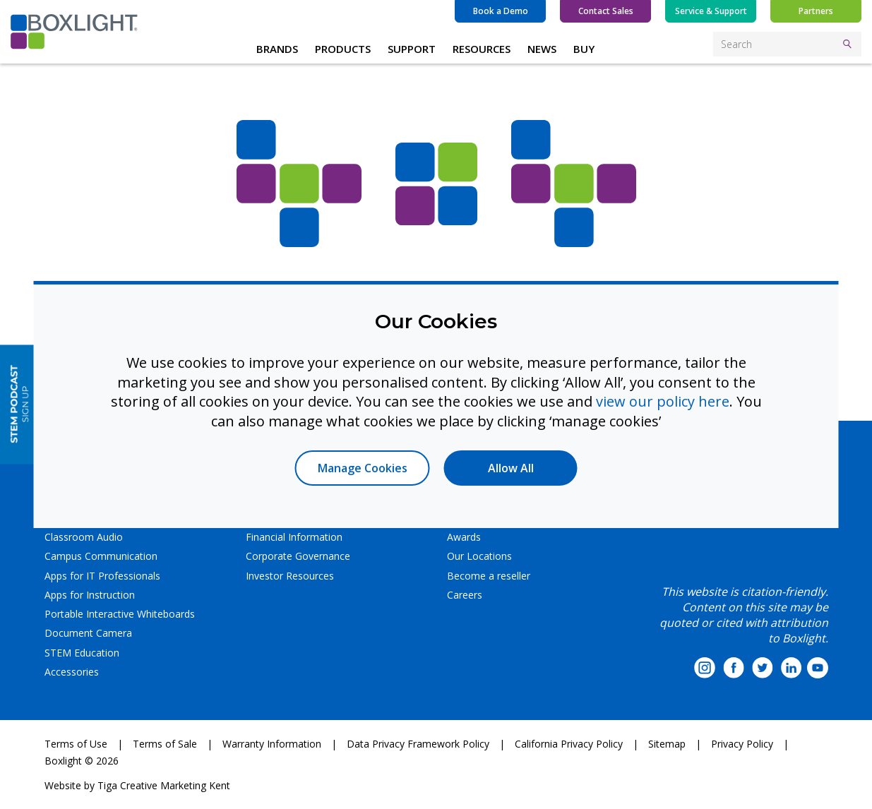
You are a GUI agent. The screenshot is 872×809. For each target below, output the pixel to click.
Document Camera (88, 633)
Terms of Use (75, 743)
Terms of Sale (165, 743)
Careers (464, 594)
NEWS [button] (541, 49)
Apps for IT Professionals (102, 575)
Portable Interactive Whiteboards (119, 614)
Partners (816, 11)
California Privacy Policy (569, 743)
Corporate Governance (298, 556)
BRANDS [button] (277, 49)
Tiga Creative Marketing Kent (163, 785)
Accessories (71, 671)
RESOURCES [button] (481, 49)
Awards (464, 537)
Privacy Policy (742, 743)
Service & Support (711, 11)
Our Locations (479, 556)
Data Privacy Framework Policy (418, 743)
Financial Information (294, 537)
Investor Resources (290, 575)
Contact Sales (605, 11)
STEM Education (81, 652)
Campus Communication (100, 556)
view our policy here (662, 401)
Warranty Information (271, 743)
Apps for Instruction (89, 594)
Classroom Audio (83, 537)
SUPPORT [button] (412, 49)
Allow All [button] (511, 468)
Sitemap (667, 743)
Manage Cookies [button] (362, 468)
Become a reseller (488, 575)
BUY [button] (584, 49)
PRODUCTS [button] (343, 49)
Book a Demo (500, 11)
